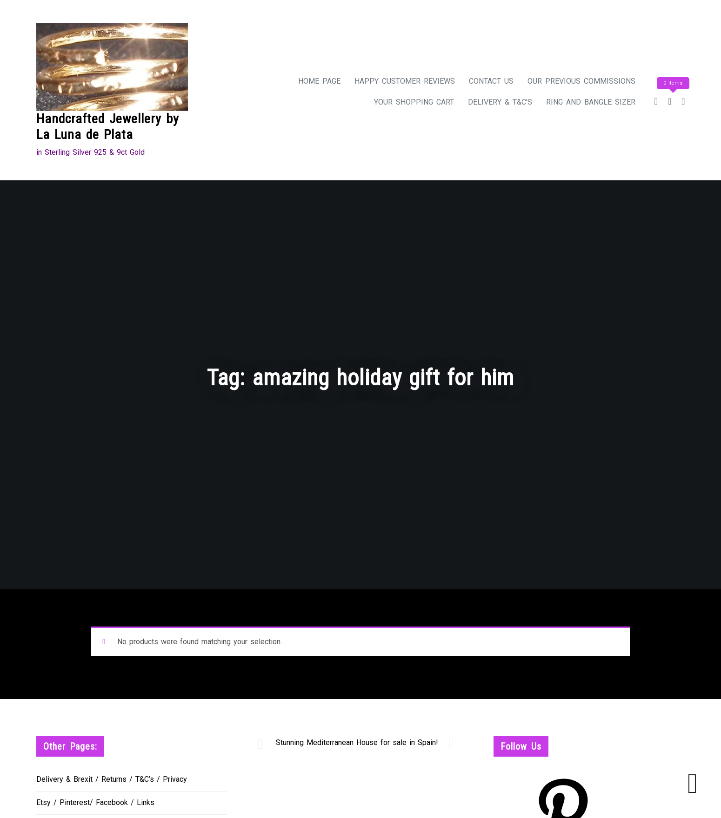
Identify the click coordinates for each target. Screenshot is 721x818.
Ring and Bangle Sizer (590, 102)
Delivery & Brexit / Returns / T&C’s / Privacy (111, 779)
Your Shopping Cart (414, 102)
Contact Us (491, 81)
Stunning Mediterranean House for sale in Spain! (357, 742)
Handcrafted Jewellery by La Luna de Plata (107, 126)
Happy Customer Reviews (404, 81)
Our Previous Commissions (581, 81)
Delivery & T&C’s (500, 102)
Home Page (319, 81)
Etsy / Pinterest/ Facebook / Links (95, 802)
